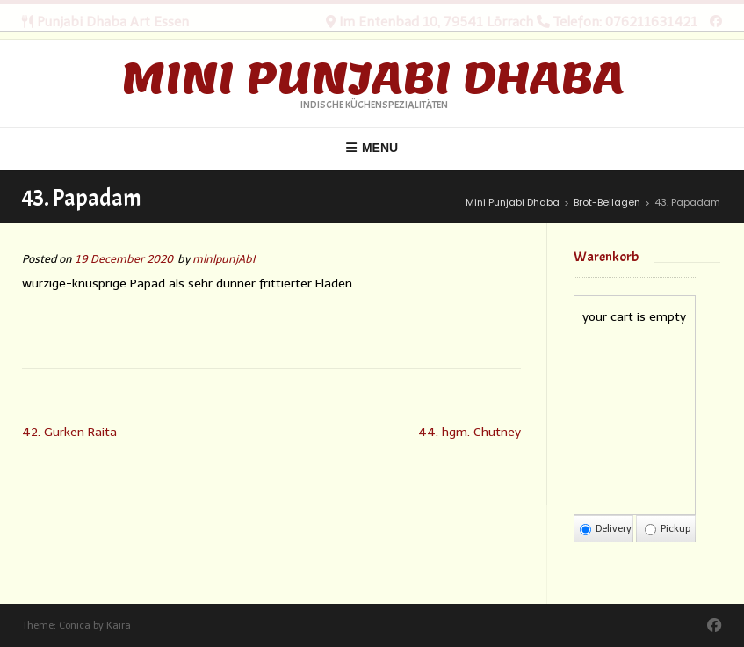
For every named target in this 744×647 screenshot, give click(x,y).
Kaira (118, 625)
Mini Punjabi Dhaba (372, 78)
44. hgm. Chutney (469, 432)
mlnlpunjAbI (223, 258)
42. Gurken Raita (69, 432)
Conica (74, 625)
